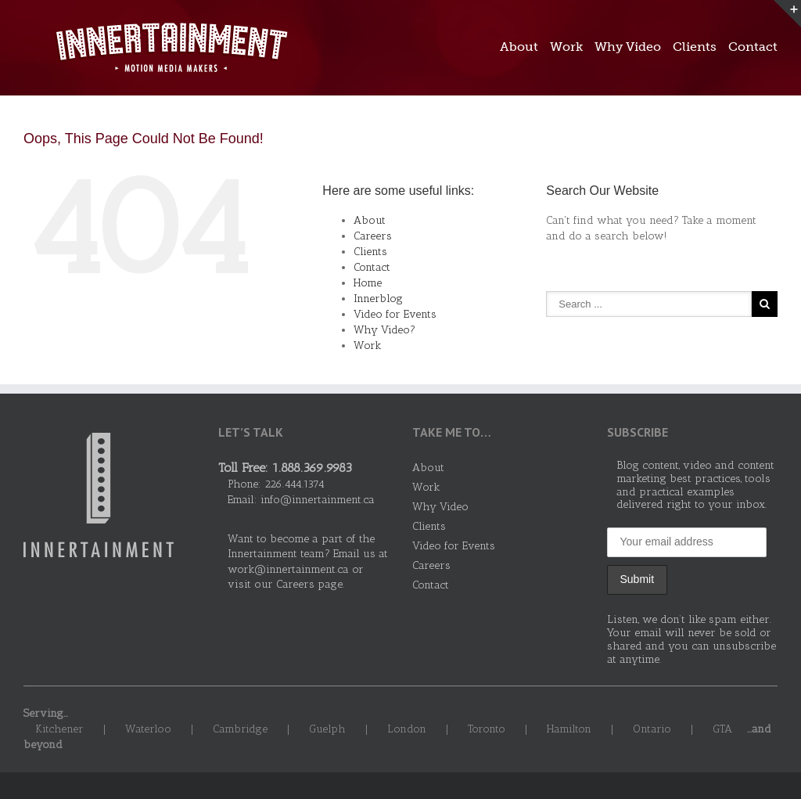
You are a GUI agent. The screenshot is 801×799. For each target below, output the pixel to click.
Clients (695, 46)
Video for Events (395, 314)
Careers (373, 236)
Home (368, 283)
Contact (753, 46)
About (519, 46)
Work (566, 46)
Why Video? (384, 330)
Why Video (627, 46)
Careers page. (310, 584)
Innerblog (378, 298)
